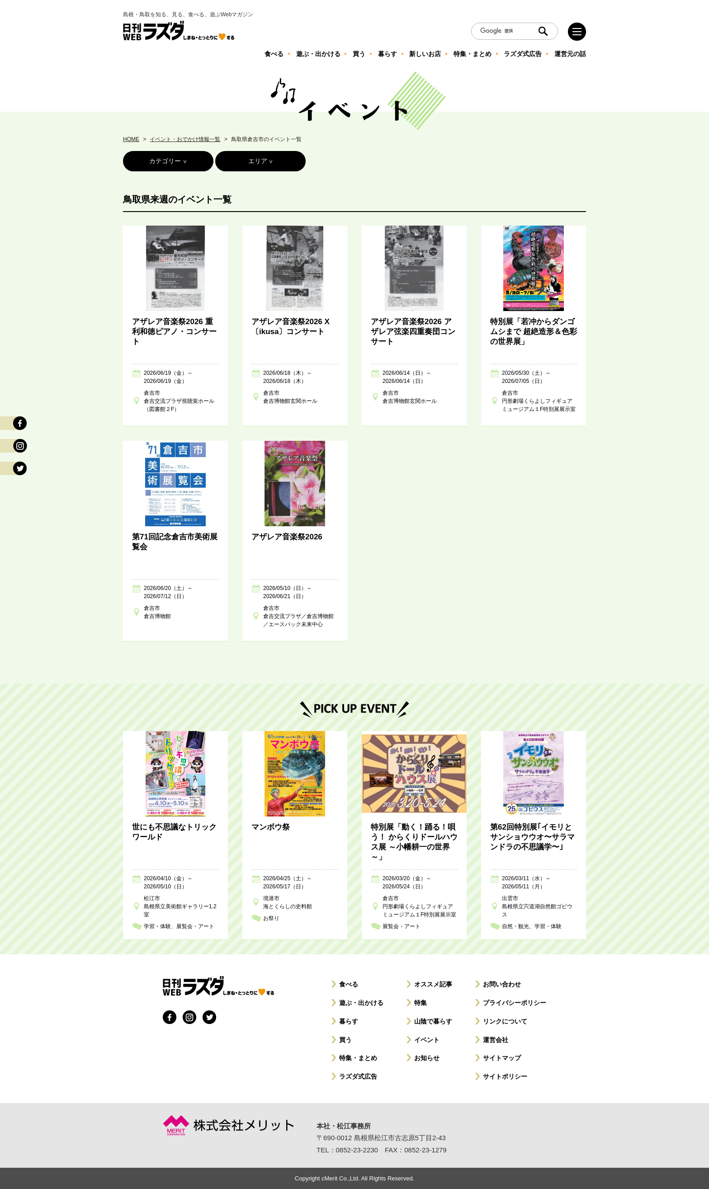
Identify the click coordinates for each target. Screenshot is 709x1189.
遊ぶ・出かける (361, 1002)
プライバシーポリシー (514, 1002)
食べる (348, 984)
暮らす (348, 1021)
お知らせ (427, 1058)
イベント (427, 1039)
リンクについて (505, 1021)
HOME (131, 139)
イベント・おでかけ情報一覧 (185, 139)
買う (345, 1039)
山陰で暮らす (433, 1021)
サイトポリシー (505, 1076)
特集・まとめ (358, 1058)
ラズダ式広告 (358, 1076)
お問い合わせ (502, 984)
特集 (420, 1002)
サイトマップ (502, 1058)
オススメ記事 (433, 984)
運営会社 (495, 1039)
